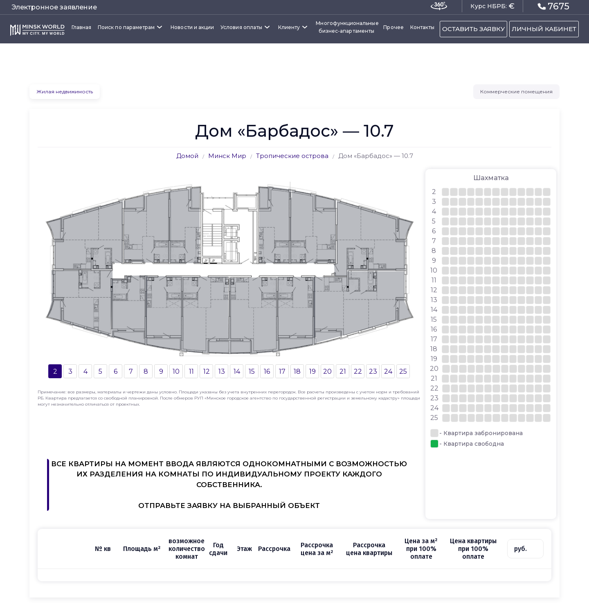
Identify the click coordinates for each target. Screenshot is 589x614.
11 (191, 371)
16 (267, 371)
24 (388, 371)
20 (327, 371)
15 (252, 371)
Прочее (393, 27)
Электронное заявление (54, 7)
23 (373, 371)
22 (358, 371)
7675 (553, 5)
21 (342, 371)
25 (403, 371)
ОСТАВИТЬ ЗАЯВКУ (473, 29)
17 (282, 371)
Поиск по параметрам (126, 27)
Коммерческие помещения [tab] (516, 91)
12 (206, 371)
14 (237, 371)
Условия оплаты (241, 27)
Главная (81, 27)
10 (176, 371)
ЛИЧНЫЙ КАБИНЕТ (544, 29)
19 (312, 371)
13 (221, 371)
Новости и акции (192, 27)
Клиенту (289, 27)
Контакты (422, 27)
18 (297, 371)
